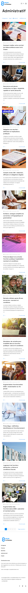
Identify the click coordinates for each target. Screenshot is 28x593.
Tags (10, 18)
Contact (23, 577)
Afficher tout (23, 18)
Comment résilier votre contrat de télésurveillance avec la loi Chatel (13, 47)
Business (3, 550)
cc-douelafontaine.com (15, 577)
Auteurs (15, 18)
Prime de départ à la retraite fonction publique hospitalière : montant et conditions (13, 259)
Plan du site (4, 579)
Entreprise (3, 545)
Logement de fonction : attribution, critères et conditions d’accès (11, 467)
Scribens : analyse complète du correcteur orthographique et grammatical (13, 216)
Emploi (2, 556)
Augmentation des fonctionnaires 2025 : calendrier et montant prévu (13, 509)
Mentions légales (11, 579)
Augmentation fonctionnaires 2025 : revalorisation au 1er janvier (13, 387)
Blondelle (6, 42)
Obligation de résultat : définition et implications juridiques (11, 131)
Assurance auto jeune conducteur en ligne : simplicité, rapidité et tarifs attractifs (13, 88)
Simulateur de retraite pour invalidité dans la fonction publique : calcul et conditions (13, 343)
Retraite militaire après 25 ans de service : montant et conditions (13, 300)
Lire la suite (22, 62)
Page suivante (21, 529)
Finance (3, 548)
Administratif (4, 553)
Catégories (5, 18)
